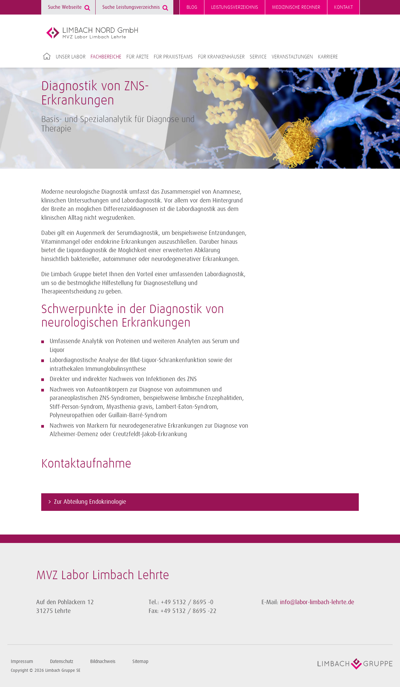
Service (258, 57)
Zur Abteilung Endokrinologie (90, 501)
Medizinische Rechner (296, 7)
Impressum (22, 661)
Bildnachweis (103, 661)
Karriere (328, 57)
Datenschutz (61, 661)
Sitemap (140, 661)
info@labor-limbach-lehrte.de (317, 602)
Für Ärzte (137, 57)
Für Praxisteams (173, 57)
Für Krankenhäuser (221, 57)
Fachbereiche (106, 57)
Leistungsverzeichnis (234, 7)
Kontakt (343, 7)
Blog (191, 7)
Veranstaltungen (292, 57)
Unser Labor (70, 57)
